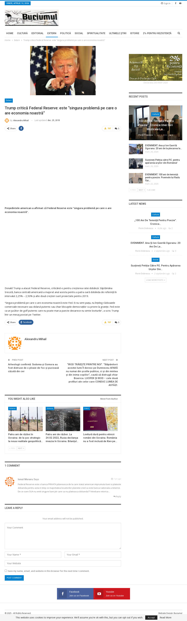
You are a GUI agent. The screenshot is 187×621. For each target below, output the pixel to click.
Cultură (22, 33)
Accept (151, 617)
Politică (65, 33)
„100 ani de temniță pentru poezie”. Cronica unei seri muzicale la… (156, 125)
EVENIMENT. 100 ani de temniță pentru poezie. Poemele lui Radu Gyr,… (162, 177)
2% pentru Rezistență (157, 33)
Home (9, 33)
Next (21, 448)
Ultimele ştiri (117, 33)
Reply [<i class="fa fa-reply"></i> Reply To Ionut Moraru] (117, 496)
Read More (165, 617)
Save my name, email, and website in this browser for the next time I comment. (48, 570)
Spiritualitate (96, 33)
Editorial (37, 33)
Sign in (165, 3)
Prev (12, 448)
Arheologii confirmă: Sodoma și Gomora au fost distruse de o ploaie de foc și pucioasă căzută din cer (33, 368)
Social (79, 33)
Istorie (134, 33)
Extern (51, 33)
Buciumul (178, 613)
